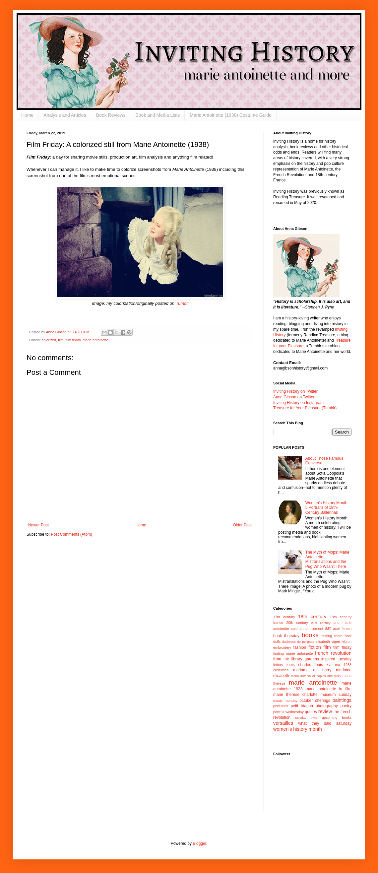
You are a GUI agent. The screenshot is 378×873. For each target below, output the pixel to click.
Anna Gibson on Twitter (294, 397)
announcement (311, 629)
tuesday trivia (306, 717)
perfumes (280, 706)
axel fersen (342, 629)
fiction (314, 647)
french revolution (333, 653)
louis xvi (323, 664)
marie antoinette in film (328, 689)
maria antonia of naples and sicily (316, 676)
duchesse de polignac (298, 641)
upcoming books (336, 717)
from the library (287, 659)
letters (278, 665)
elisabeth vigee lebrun (333, 641)
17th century (284, 617)
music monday (285, 701)
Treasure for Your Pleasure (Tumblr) (305, 408)
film (61, 340)
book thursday (286, 636)
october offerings (314, 700)
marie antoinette (95, 340)
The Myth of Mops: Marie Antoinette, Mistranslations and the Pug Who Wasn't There (327, 559)
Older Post (242, 525)
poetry (346, 706)
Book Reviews (111, 115)
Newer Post (38, 525)
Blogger (199, 843)
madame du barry (312, 670)
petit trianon (302, 706)
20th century (297, 623)
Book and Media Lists (157, 115)
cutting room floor (336, 636)
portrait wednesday (288, 712)
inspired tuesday (336, 659)
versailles (283, 723)
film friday (73, 340)
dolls (277, 641)
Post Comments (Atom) (71, 534)
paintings (341, 700)
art (328, 628)
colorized (49, 340)
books (310, 635)
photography (327, 706)
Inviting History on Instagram (298, 402)
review (325, 711)
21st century (321, 623)
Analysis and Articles (64, 115)
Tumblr (182, 303)
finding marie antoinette (293, 653)
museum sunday (335, 694)
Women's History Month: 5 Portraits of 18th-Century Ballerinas (326, 508)
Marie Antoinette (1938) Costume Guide (231, 115)
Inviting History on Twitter (295, 391)
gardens (311, 659)
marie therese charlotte (295, 694)
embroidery (282, 647)
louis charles (298, 664)
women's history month (297, 729)
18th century (312, 616)
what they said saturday (324, 723)
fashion (299, 647)
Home (27, 115)
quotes (311, 711)
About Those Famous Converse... (324, 460)
